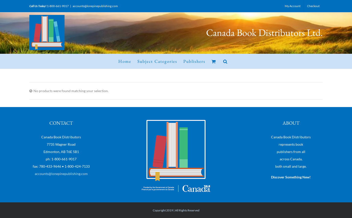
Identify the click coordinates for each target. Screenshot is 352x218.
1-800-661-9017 (58, 6)
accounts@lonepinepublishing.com (95, 6)
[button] (225, 61)
